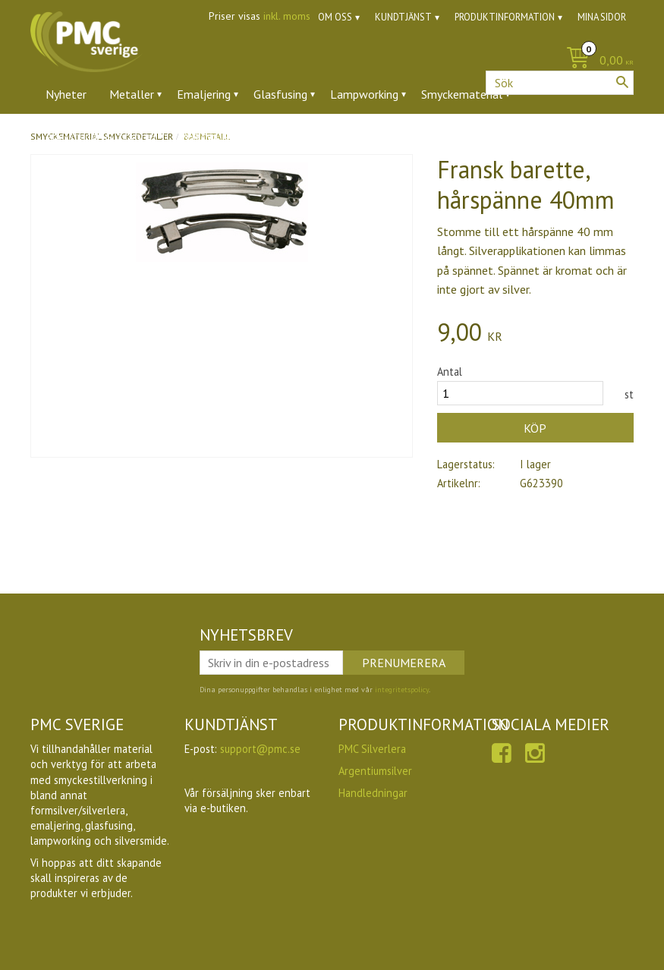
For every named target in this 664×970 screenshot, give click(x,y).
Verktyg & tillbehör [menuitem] (229, 135)
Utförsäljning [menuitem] (386, 135)
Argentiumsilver (375, 771)
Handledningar (373, 793)
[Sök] (622, 82)
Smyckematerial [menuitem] (461, 94)
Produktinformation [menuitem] (505, 17)
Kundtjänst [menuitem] (403, 17)
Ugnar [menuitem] (315, 135)
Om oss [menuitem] (335, 17)
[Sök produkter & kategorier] (560, 83)
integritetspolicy (402, 689)
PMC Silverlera (372, 749)
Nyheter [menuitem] (66, 94)
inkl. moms (286, 16)
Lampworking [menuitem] (364, 94)
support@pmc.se (260, 749)
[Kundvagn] (596, 61)
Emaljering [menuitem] (204, 94)
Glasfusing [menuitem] (280, 94)
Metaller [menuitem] (131, 94)
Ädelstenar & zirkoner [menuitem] (101, 135)
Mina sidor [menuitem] (601, 17)
